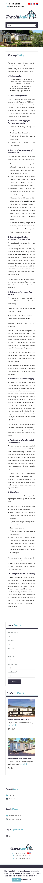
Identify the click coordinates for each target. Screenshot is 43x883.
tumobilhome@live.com (22, 88)
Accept (16, 879)
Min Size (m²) (12, 664)
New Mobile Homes (15, 819)
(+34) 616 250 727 (21, 856)
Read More (26, 879)
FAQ (10, 836)
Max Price (11, 656)
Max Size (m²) (12, 672)
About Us (11, 795)
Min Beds (11, 640)
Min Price (11, 648)
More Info (12, 725)
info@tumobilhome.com (16, 6)
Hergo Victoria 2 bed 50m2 (19, 719)
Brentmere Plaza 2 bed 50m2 (20, 758)
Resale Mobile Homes (15, 816)
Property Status (13, 632)
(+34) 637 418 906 (14, 4)
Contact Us (12, 799)
